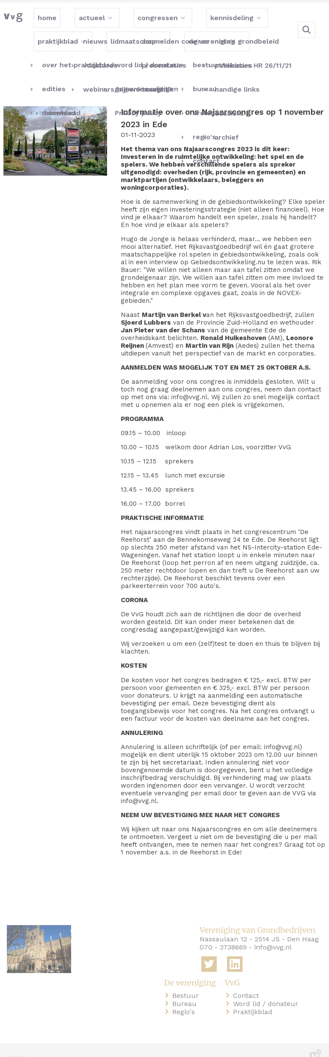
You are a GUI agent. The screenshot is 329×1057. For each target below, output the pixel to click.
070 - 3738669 (223, 933)
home (18, 1043)
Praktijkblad (254, 998)
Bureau (186, 990)
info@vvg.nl (273, 933)
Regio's (185, 998)
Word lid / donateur (267, 990)
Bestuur (187, 982)
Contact (247, 982)
